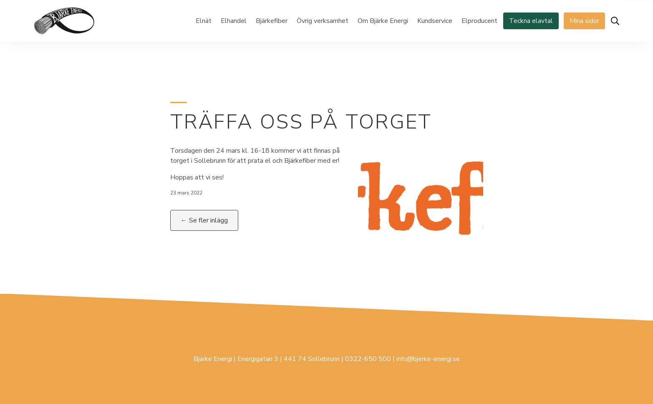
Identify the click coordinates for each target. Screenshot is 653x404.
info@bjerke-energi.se (428, 359)
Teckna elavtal (531, 20)
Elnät (204, 20)
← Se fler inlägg (204, 220)
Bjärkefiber (271, 20)
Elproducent (479, 20)
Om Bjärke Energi (383, 20)
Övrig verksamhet (322, 20)
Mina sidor (584, 20)
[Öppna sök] (615, 21)
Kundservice (434, 20)
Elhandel (234, 20)
